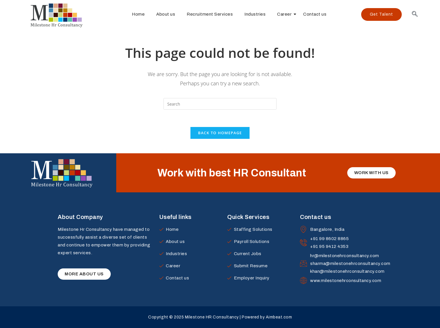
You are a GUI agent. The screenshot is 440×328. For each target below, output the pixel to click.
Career (285, 14)
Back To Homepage (220, 132)
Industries (255, 14)
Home (138, 14)
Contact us (314, 14)
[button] (381, 14)
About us (165, 14)
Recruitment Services (210, 14)
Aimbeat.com (279, 317)
